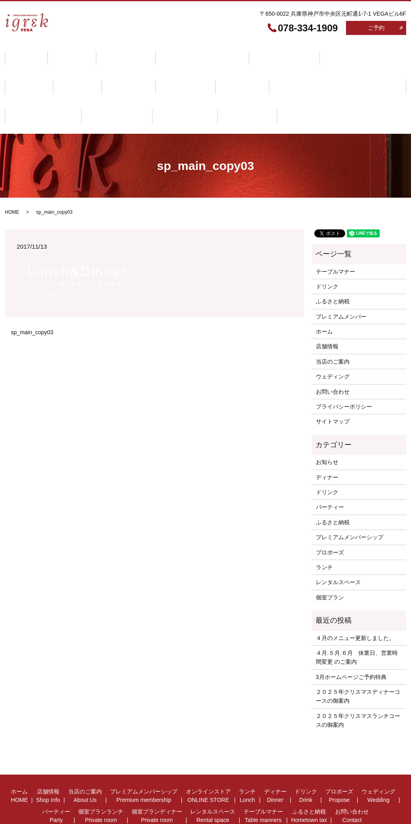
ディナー (349, 53)
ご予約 (376, 28)
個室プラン (330, 565)
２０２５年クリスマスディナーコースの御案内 (358, 665)
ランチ (309, 53)
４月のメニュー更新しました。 (355, 606)
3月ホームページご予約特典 (351, 645)
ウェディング (123, 71)
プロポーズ (72, 71)
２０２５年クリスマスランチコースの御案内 (358, 688)
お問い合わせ (145, 90)
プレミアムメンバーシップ (182, 53)
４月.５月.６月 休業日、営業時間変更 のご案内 (357, 625)
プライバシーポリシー (344, 375)
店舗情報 (63, 53)
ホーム (23, 53)
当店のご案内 (111, 53)
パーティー (174, 71)
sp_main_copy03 (32, 301)
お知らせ (327, 430)
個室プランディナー (298, 71)
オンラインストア (258, 53)
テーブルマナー (34, 90)
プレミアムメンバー (341, 285)
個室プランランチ (230, 71)
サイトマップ (333, 390)
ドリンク (26, 71)
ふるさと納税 (91, 90)
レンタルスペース (366, 71)
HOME (12, 181)
